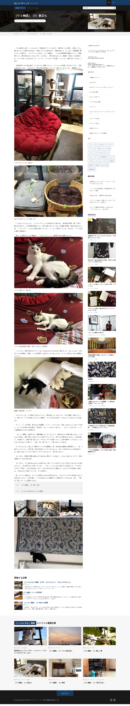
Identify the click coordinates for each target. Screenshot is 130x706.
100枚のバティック (95, 78)
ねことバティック (34, 702)
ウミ (38, 22)
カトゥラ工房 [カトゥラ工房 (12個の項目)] (106, 148)
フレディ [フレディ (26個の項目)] (111, 157)
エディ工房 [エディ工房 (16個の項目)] (97, 148)
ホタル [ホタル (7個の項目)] (99, 161)
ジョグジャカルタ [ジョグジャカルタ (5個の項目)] (99, 153)
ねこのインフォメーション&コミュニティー (102, 88)
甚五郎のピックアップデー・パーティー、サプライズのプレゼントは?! (30, 653)
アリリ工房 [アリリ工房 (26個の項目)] (99, 144)
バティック (30, 9)
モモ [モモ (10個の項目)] (105, 161)
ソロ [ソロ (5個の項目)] (107, 153)
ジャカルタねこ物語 (30, 22)
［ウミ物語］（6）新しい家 (30, 486)
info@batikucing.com (98, 65)
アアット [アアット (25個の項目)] (91, 144)
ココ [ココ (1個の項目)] (90, 153)
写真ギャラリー (94, 128)
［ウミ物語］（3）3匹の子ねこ (95, 684)
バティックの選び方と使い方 (95, 332)
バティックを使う (95, 123)
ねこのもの (93, 83)
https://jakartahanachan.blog (96, 59)
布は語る (90, 378)
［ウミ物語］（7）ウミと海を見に (62, 652)
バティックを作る (95, 119)
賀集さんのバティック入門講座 (99, 133)
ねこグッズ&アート (95, 98)
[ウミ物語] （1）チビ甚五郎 (32, 594)
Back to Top (65, 695)
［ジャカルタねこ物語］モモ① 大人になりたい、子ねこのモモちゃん (47, 583)
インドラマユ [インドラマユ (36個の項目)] (108, 144)
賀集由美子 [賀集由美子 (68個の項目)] (92, 169)
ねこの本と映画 (94, 93)
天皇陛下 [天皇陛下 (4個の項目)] (111, 161)
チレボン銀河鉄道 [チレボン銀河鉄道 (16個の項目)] (101, 157)
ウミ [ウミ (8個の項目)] (90, 148)
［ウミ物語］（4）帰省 (58, 684)
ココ (96, 681)
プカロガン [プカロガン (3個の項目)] (92, 161)
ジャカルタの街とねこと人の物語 (32, 492)
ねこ (37, 9)
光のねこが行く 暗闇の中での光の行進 (101, 195)
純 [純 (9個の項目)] (102, 165)
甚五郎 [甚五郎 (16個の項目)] (90, 165)
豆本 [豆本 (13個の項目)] (107, 165)
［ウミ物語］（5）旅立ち (24, 684)
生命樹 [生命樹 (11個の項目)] (97, 165)
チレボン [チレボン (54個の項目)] (91, 157)
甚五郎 (42, 22)
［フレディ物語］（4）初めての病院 (35, 604)
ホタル (100, 681)
